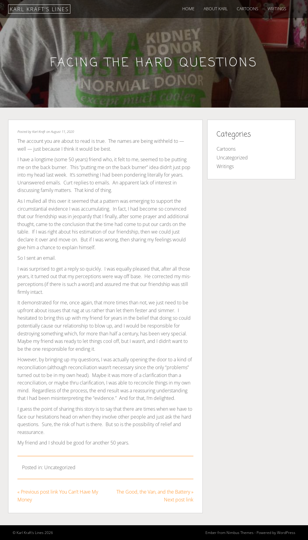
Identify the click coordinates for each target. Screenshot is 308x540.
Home (188, 8)
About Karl (216, 8)
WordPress (286, 532)
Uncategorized (59, 467)
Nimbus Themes (240, 532)
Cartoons (247, 8)
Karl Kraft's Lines (39, 9)
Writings (276, 8)
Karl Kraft (38, 131)
